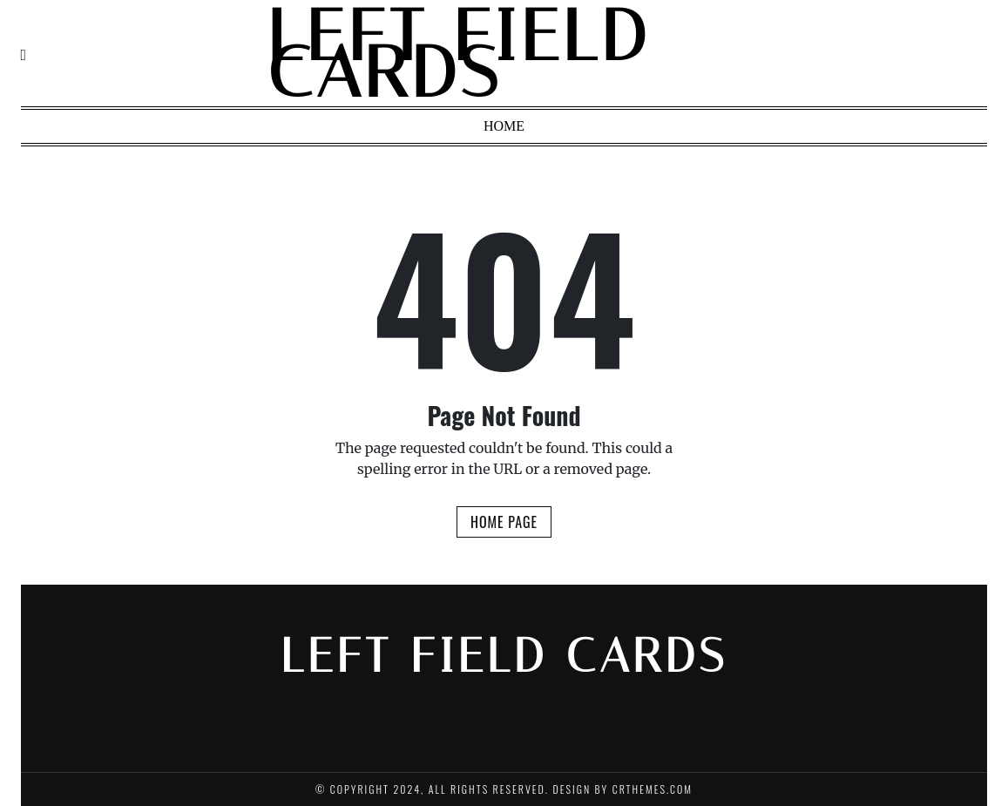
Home (504, 126)
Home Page (504, 521)
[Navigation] (24, 54)
